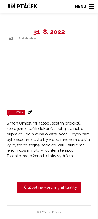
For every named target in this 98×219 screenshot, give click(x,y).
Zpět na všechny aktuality (49, 187)
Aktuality (29, 38)
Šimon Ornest (19, 123)
